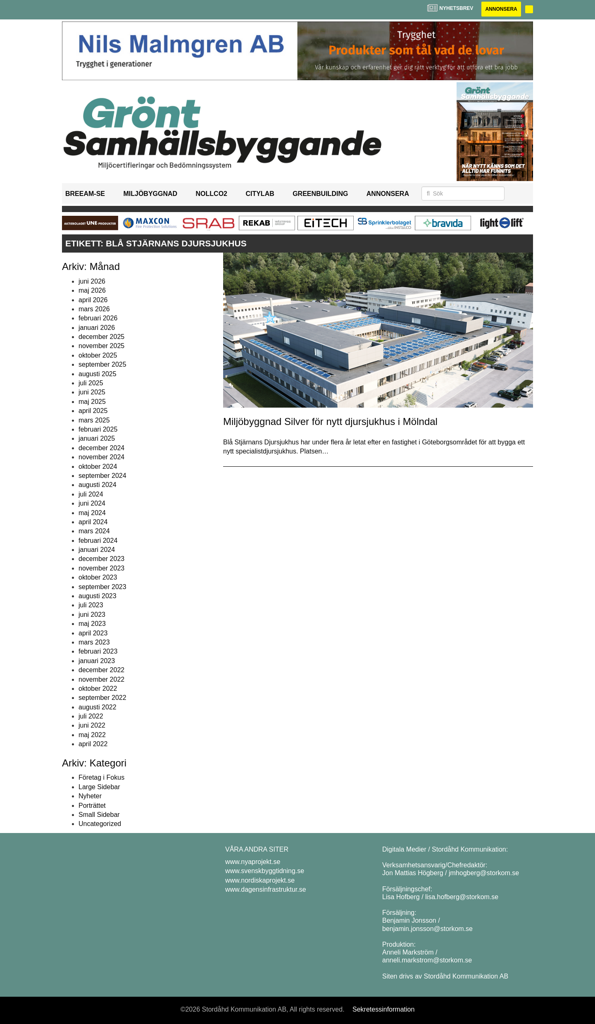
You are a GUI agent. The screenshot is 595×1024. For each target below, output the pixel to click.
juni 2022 (92, 725)
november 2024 (101, 457)
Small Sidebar (99, 814)
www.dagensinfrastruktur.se (265, 889)
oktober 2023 (98, 577)
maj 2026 (92, 290)
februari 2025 (98, 429)
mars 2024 (94, 531)
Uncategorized (100, 823)
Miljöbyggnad (150, 193)
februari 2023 (98, 651)
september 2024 (102, 475)
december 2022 (101, 669)
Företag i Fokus (101, 777)
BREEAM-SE (85, 193)
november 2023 (101, 568)
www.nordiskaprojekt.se (260, 880)
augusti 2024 (98, 484)
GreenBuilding (320, 193)
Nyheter (90, 796)
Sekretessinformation (383, 1009)
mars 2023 (94, 642)
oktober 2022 (98, 688)
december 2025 (101, 336)
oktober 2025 (98, 355)
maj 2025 (92, 401)
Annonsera (501, 9)
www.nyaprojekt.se (252, 861)
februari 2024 (98, 540)
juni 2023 (92, 614)
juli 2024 (91, 494)
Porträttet (92, 805)
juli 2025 (91, 383)
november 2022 (101, 679)
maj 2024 (92, 512)
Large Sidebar (99, 786)
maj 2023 (92, 623)
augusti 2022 (98, 707)
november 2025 (101, 345)
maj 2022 (92, 734)
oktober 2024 (98, 466)
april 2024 (93, 521)
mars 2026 (94, 309)
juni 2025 (92, 392)
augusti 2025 (98, 373)
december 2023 (101, 558)
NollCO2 (211, 193)
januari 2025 (97, 438)
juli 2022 (91, 716)
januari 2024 (97, 549)
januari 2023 (97, 660)
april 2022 (93, 743)
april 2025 (93, 410)
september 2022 (102, 697)
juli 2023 (91, 605)
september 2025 (102, 364)
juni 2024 (92, 503)
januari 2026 (97, 327)
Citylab (259, 193)
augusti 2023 (98, 595)
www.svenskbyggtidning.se (264, 870)
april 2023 (93, 633)
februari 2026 (98, 318)
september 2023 (102, 586)
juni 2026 (92, 281)
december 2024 (101, 447)
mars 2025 (94, 420)
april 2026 (93, 299)
